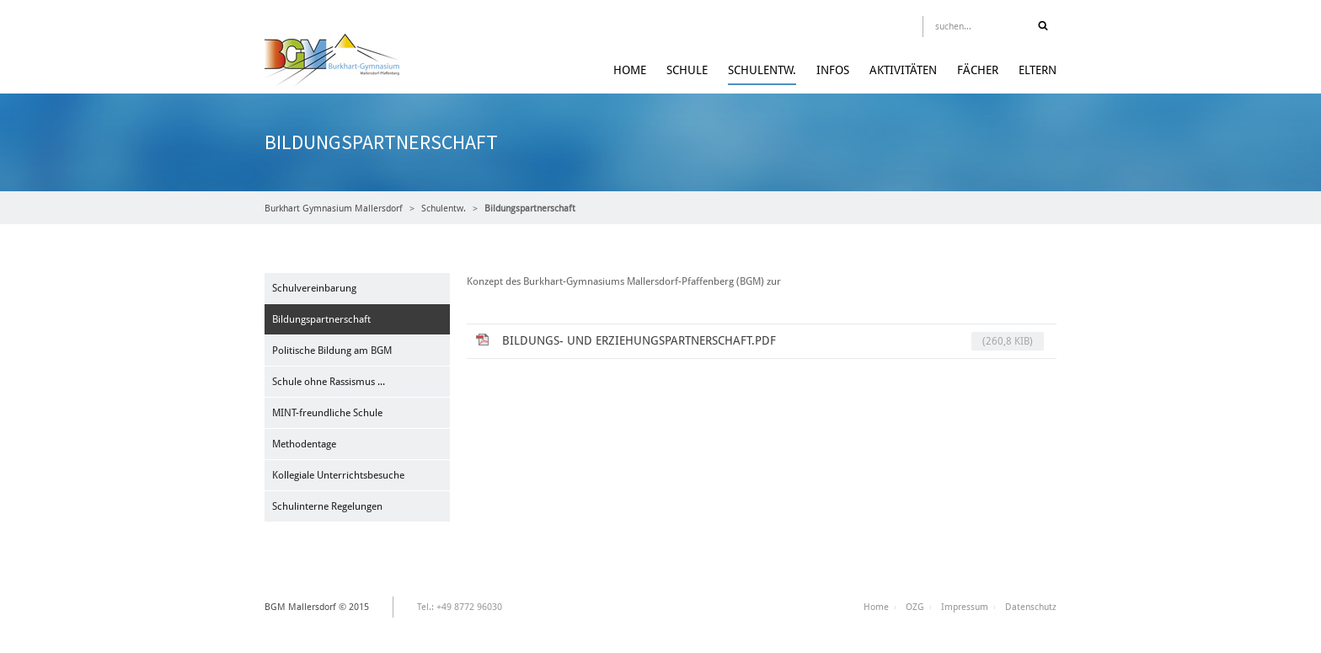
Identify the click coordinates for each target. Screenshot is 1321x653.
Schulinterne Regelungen (327, 506)
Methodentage (304, 444)
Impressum (964, 607)
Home (629, 70)
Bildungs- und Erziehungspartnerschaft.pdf (773, 341)
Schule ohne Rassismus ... (328, 382)
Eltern (1037, 70)
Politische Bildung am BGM (332, 350)
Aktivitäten (903, 70)
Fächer (977, 70)
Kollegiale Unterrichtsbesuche (338, 475)
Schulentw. (762, 70)
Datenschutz (1030, 607)
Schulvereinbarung (314, 288)
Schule (687, 70)
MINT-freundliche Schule (327, 413)
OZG (915, 607)
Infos (832, 70)
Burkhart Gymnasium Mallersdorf (334, 208)
